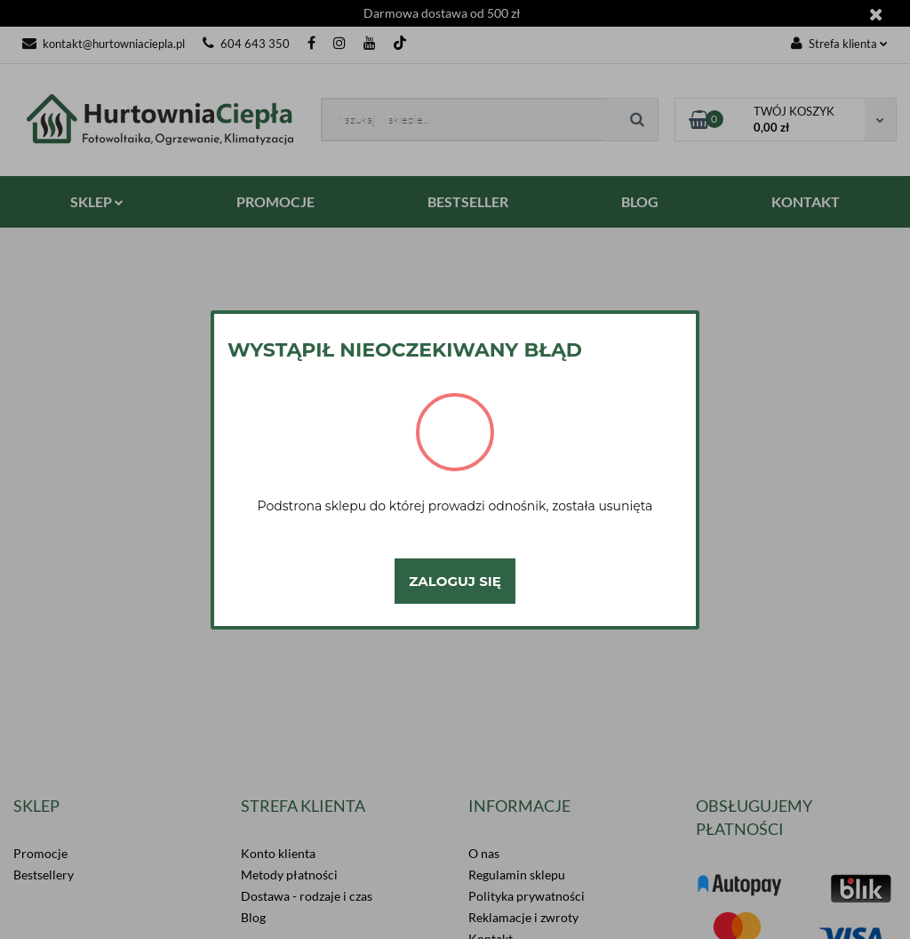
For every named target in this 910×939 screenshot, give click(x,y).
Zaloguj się (454, 581)
